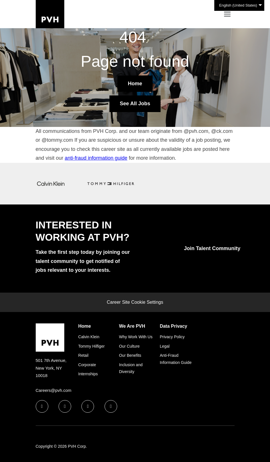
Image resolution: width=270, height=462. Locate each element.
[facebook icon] (42, 406)
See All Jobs (135, 103)
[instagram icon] (111, 406)
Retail (83, 355)
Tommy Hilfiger (91, 346)
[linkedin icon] (65, 406)
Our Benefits (130, 355)
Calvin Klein (88, 337)
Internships (88, 374)
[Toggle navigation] (227, 14)
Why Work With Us (135, 337)
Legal (164, 346)
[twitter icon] (87, 406)
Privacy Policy (172, 337)
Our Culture (129, 346)
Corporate (87, 364)
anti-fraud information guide (96, 158)
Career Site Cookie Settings (135, 302)
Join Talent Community (212, 248)
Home (135, 83)
